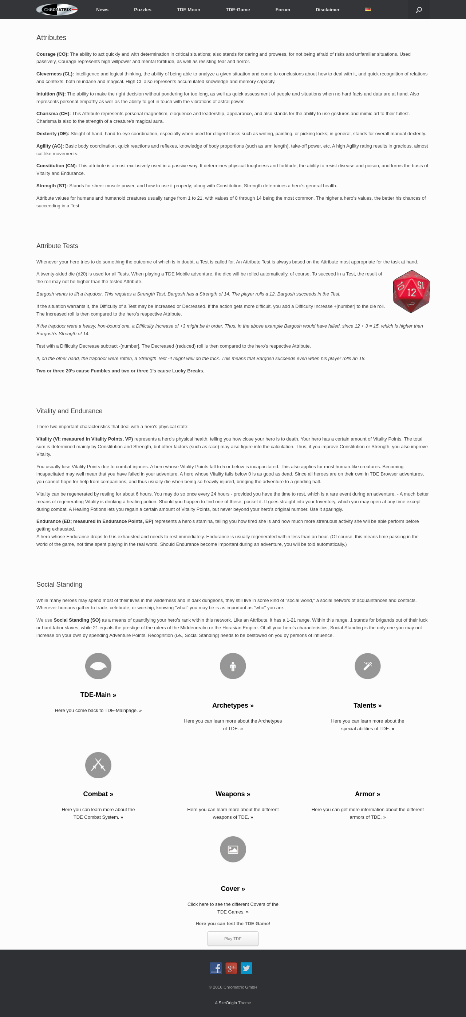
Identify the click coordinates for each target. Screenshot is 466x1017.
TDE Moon (188, 9)
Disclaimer (328, 9)
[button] (419, 9)
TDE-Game (238, 9)
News (102, 9)
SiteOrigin (227, 1003)
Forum (283, 9)
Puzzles (142, 9)
